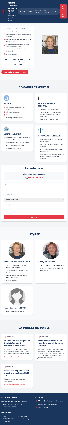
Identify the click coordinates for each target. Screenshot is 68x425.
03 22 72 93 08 (43, 407)
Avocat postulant (12, 54)
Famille (30, 11)
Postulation (6, 421)
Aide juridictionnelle (7, 417)
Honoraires (22, 416)
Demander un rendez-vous (15, 72)
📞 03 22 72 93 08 (34, 177)
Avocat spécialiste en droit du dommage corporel (16, 30)
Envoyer (34, 217)
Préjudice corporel (38, 11)
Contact (54, 11)
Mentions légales (25, 419)
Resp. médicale (46, 11)
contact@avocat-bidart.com (48, 404)
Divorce (22, 11)
